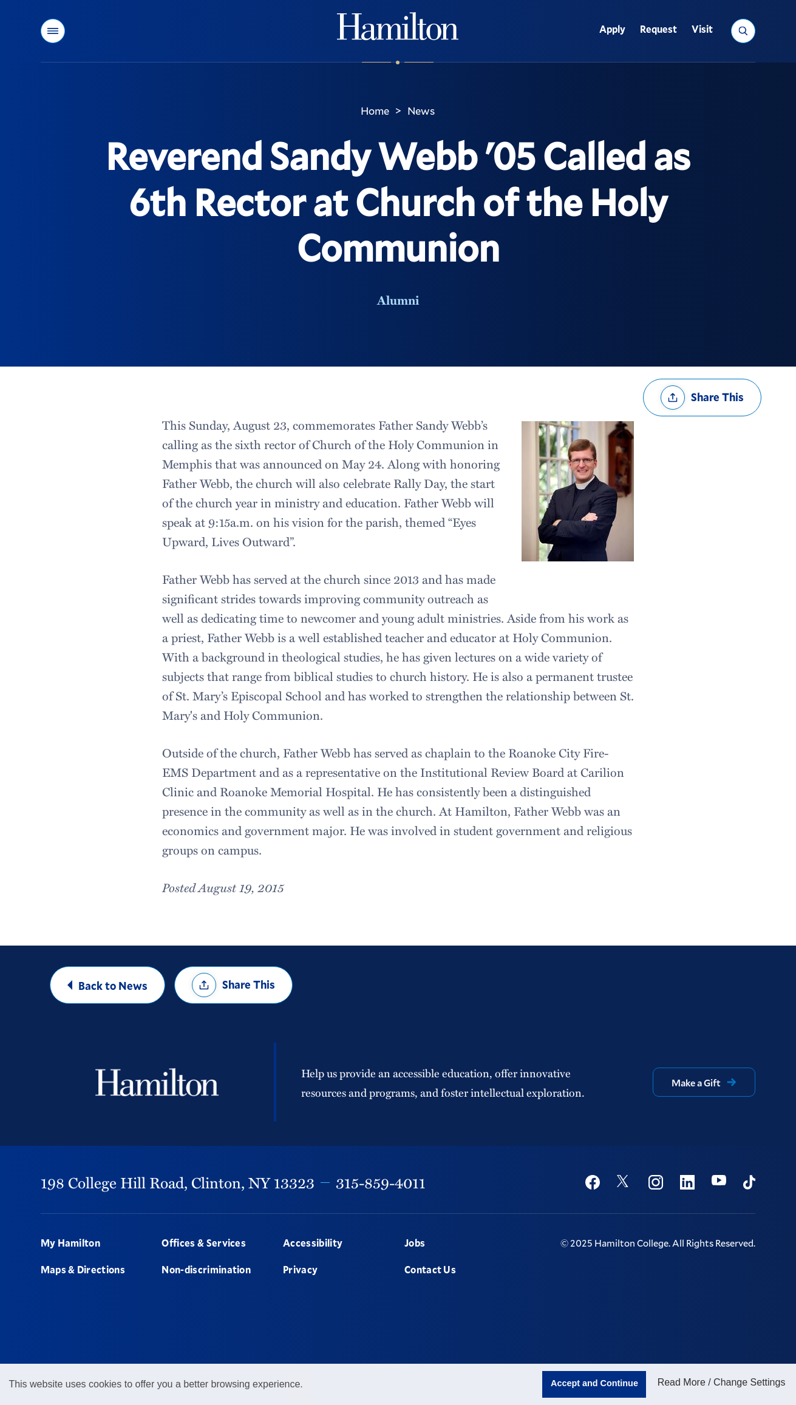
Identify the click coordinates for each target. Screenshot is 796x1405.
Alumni (398, 300)
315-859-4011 (381, 1182)
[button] (53, 31)
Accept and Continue (594, 1383)
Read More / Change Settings (722, 1382)
